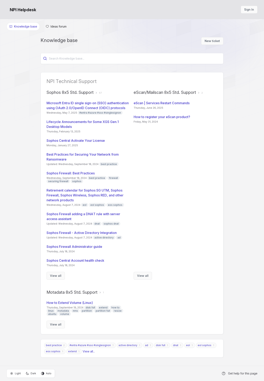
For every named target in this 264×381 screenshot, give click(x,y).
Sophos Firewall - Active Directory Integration (82, 233)
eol (188, 345)
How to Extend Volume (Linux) (70, 303)
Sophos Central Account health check (75, 260)
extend (72, 351)
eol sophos (204, 345)
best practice (54, 345)
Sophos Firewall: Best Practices (71, 173)
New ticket (212, 41)
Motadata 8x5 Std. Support (72, 292)
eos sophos (53, 351)
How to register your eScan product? (162, 117)
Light (15, 373)
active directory (128, 345)
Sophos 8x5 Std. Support (70, 92)
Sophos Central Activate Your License (76, 140)
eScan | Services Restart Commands (162, 103)
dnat (175, 345)
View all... (89, 351)
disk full (160, 345)
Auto (46, 373)
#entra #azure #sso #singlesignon (90, 345)
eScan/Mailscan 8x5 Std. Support (165, 92)
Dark (31, 373)
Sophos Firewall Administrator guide (74, 247)
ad (146, 345)
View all (55, 275)
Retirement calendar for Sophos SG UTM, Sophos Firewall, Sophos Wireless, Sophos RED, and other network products (85, 195)
